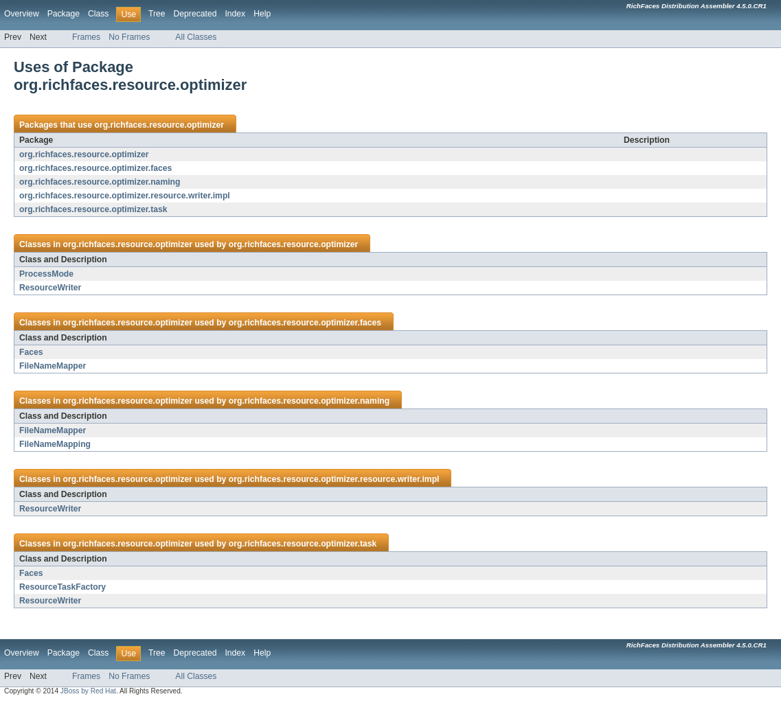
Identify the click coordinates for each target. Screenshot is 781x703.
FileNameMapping (55, 444)
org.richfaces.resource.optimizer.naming (99, 182)
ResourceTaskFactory (62, 587)
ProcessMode (46, 274)
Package (63, 14)
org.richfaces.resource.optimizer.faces (95, 168)
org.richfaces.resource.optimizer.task (93, 209)
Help (262, 14)
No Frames (129, 37)
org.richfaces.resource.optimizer (159, 125)
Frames (86, 37)
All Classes (195, 37)
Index (235, 14)
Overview (21, 14)
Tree (157, 14)
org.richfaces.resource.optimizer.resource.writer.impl (124, 195)
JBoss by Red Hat (88, 691)
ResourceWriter (50, 287)
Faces (31, 352)
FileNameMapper (52, 366)
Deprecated (195, 14)
